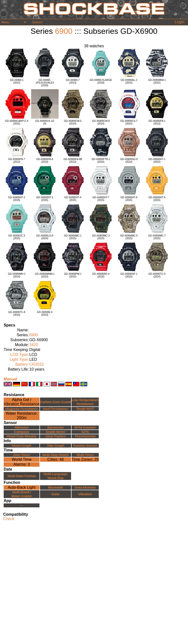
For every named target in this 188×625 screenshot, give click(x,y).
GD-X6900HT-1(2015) (157, 160)
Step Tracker (56, 436)
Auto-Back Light (22, 487)
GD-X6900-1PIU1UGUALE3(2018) (45, 83)
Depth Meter (55, 432)
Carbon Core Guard (55, 402)
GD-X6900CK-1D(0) (44, 122)
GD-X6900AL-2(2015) (129, 81)
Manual (10, 379)
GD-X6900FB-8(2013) (44, 160)
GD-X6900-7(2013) (73, 81)
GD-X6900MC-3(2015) (101, 237)
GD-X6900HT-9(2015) (157, 198)
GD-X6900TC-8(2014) (16, 313)
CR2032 (36, 364)
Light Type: (19, 359)
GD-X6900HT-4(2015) (72, 198)
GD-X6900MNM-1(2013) (44, 275)
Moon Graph (21, 446)
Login (179, 22)
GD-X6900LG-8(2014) (44, 237)
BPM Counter (85, 427)
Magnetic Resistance (21, 409)
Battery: (22, 364)
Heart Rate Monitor (22, 436)
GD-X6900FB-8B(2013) (72, 160)
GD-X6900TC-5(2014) (157, 275)
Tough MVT (85, 409)
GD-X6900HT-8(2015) (128, 198)
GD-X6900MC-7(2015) (157, 237)
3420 (33, 345)
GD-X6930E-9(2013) (44, 313)
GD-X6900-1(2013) (17, 81)
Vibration (85, 494)
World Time (22, 459)
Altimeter (22, 427)
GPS (85, 432)
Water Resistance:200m (22, 415)
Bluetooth (55, 487)
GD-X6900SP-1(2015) (128, 275)
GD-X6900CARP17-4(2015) (16, 122)
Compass (21, 432)
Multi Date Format (22, 476)
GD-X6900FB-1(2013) (157, 122)
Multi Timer (85, 455)
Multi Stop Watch (55, 455)
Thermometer (85, 436)
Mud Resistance (55, 409)
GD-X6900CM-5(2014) (73, 122)
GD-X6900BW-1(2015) (157, 81)
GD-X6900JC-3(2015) (16, 237)
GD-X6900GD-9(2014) (129, 160)
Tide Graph (55, 446)
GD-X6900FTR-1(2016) (101, 160)
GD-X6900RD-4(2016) (101, 275)
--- (21, 505)
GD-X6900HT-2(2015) (16, 198)
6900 (63, 31)
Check (8, 519)
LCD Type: (19, 354)
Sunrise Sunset (85, 446)
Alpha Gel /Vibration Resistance (21, 402)
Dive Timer (21, 455)
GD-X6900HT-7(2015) (100, 198)
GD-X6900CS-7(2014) (129, 122)
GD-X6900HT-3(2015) (44, 198)
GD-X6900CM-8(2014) (101, 122)
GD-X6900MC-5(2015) (129, 237)
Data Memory (85, 487)
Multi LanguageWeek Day (55, 476)
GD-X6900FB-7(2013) (16, 160)
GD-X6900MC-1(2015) (73, 237)
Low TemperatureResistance (85, 402)
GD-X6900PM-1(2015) (72, 275)
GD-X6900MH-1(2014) (16, 275)
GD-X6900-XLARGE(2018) (101, 81)
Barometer (55, 427)
